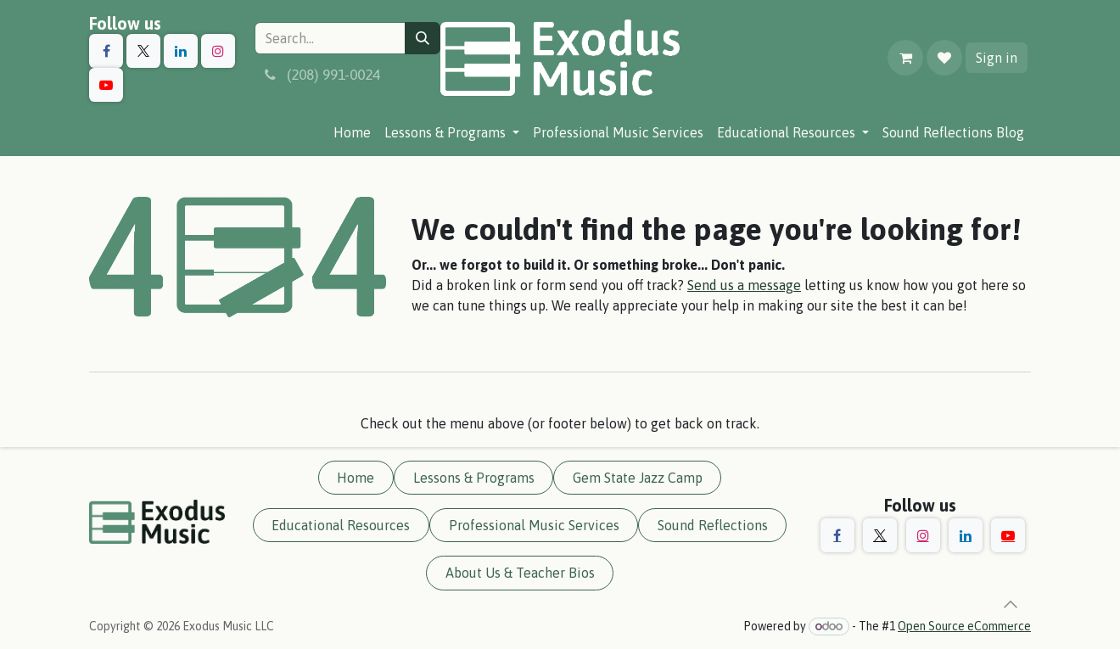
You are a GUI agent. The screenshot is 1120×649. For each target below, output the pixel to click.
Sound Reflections (713, 525)
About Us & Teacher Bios (520, 572)
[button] (1010, 604)
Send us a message (744, 285)
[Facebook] (106, 51)
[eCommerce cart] (905, 58)
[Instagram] (218, 51)
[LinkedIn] (181, 51)
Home (355, 477)
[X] (143, 51)
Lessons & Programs (474, 477)
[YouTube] (106, 85)
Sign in (996, 57)
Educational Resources (341, 525)
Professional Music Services (534, 525)
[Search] (422, 38)
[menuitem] (352, 132)
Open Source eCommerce (964, 626)
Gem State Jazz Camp (638, 477)
